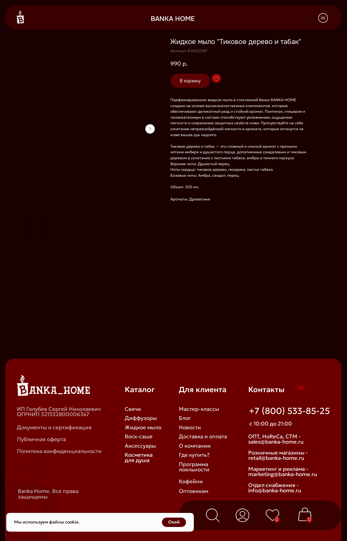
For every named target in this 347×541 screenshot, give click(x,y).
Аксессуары (140, 445)
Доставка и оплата (203, 436)
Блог (185, 418)
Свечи (133, 409)
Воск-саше (139, 436)
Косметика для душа (139, 457)
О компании (195, 445)
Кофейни (191, 481)
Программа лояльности (194, 467)
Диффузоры (141, 418)
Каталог (139, 389)
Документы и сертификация (54, 427)
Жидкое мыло (143, 427)
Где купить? (194, 454)
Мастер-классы (199, 409)
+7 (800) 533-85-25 (289, 411)
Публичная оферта (41, 439)
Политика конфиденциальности (59, 451)
